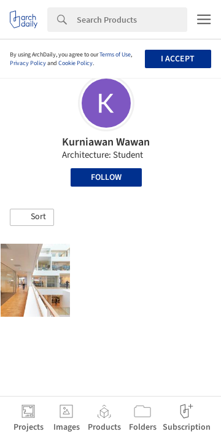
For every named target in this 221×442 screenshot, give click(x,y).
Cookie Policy (75, 63)
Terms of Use (115, 54)
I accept (178, 59)
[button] (32, 217)
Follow (106, 177)
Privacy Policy (28, 63)
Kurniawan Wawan (106, 142)
